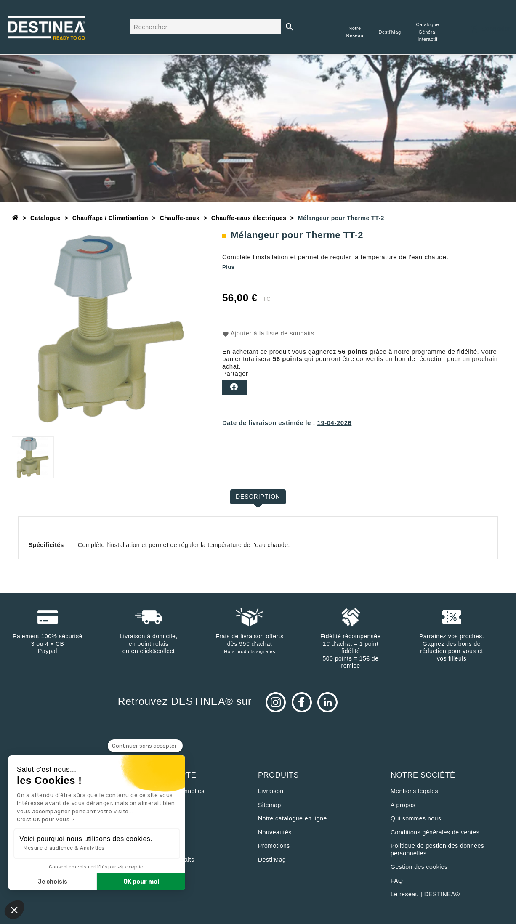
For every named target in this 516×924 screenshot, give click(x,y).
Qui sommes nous (416, 818)
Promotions (274, 845)
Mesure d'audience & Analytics (64, 848)
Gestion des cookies (419, 866)
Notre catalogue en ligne (292, 818)
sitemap (269, 805)
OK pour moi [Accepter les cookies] (141, 881)
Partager (234, 387)
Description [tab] (258, 496)
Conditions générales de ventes (435, 832)
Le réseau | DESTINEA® (425, 894)
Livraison (271, 791)
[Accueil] (15, 218)
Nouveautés (275, 832)
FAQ (397, 880)
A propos (403, 805)
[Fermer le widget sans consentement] (145, 746)
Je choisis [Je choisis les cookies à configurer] (52, 881)
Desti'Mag (272, 859)
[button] (14, 910)
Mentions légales (414, 791)
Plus (228, 267)
